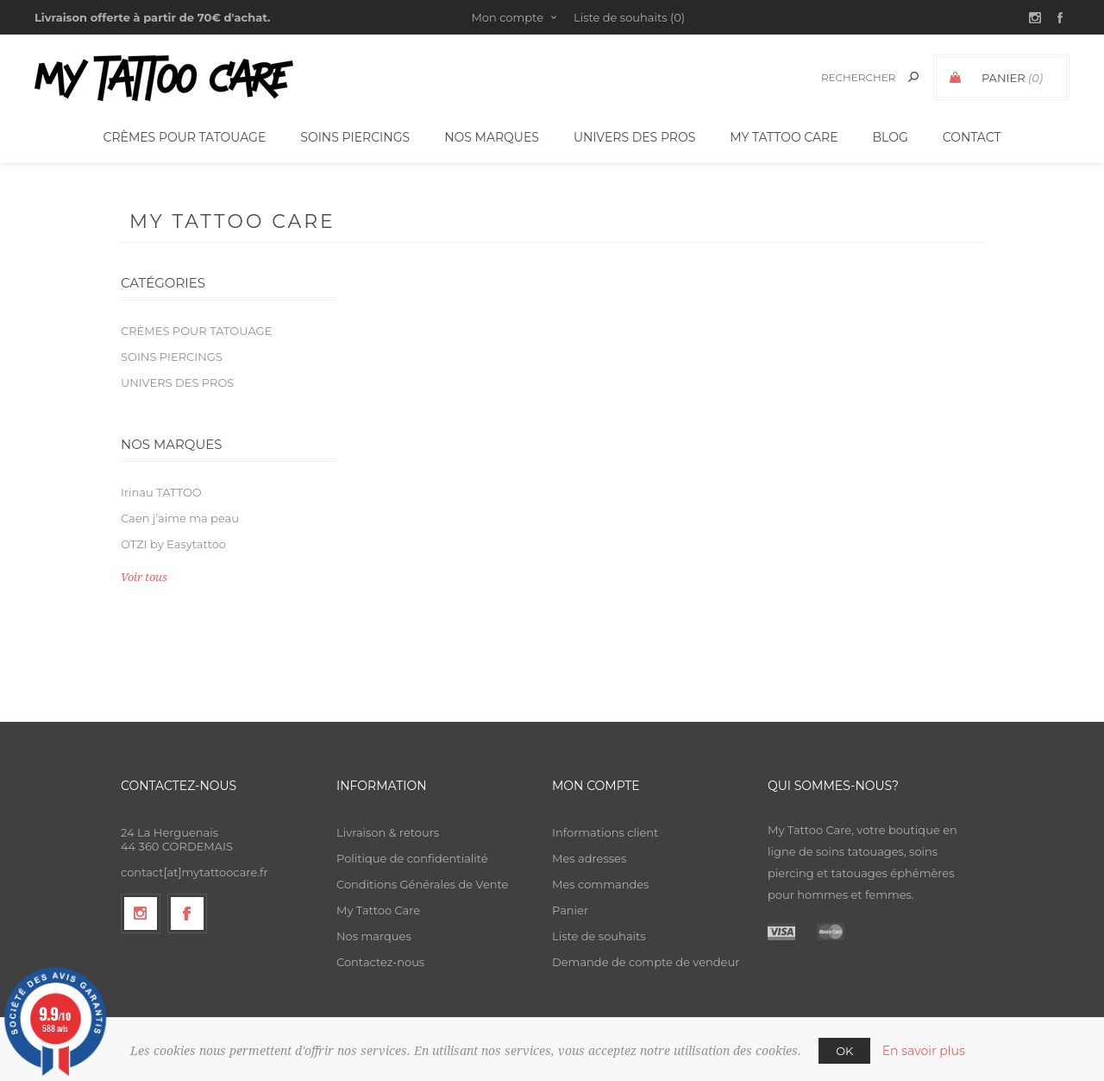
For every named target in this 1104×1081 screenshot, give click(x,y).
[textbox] (855, 77)
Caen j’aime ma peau (180, 518)
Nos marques (373, 936)
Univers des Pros (177, 382)
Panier (570, 910)
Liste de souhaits (599, 936)
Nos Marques (491, 137)
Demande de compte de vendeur (645, 962)
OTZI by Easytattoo (173, 544)
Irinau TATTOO (161, 492)
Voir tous (144, 577)
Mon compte (507, 17)
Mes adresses (589, 858)
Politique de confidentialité (412, 858)
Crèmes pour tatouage (196, 331)
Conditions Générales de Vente (422, 884)
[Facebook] (187, 913)
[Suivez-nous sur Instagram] (140, 913)
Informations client (605, 832)
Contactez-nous (380, 962)
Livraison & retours (387, 832)
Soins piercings (172, 356)
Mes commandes (600, 884)
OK (844, 1051)
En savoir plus (923, 1051)
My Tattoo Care (378, 910)
